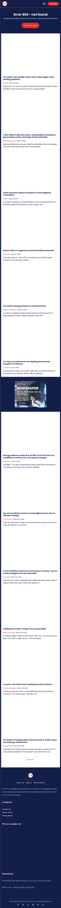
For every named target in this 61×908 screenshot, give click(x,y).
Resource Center (9, 632)
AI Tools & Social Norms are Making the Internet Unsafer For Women (26, 362)
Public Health (8, 746)
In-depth (6, 368)
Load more (30, 760)
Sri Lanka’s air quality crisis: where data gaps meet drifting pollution (28, 78)
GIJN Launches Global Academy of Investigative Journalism (27, 193)
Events (5, 199)
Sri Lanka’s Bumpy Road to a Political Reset (24, 306)
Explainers (7, 254)
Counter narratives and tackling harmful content (27, 684)
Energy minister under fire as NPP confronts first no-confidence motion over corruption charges (29, 456)
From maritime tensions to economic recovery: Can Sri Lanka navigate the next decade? (30, 572)
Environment (8, 519)
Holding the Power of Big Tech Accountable (24, 628)
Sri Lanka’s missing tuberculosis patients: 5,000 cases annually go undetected (30, 741)
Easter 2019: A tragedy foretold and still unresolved (28, 250)
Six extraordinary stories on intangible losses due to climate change (29, 514)
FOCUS (5, 83)
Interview (6, 577)
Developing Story (9, 141)
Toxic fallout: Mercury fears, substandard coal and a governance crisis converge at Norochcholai (29, 136)
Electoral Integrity (9, 310)
